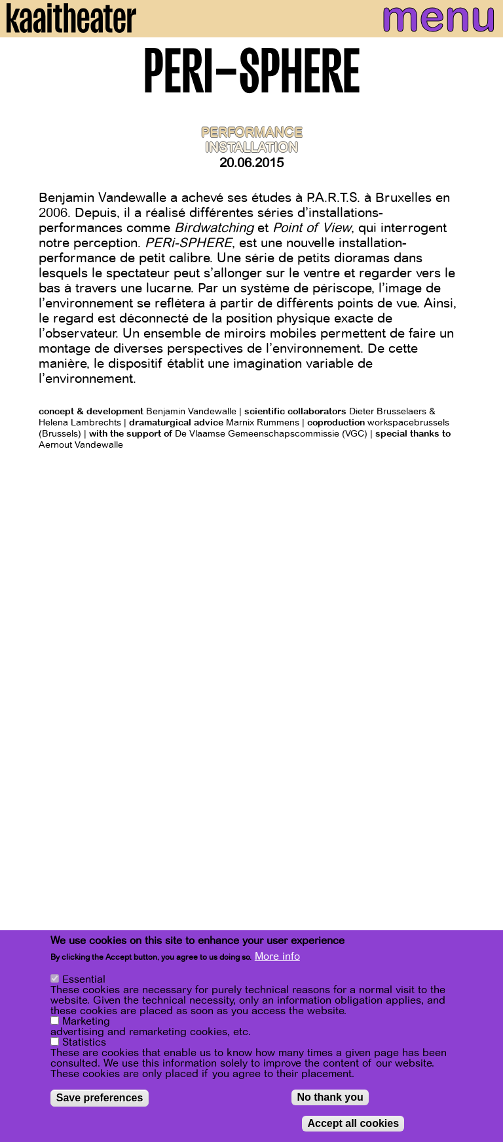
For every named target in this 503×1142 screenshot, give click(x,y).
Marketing (86, 1021)
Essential (83, 979)
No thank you (330, 1097)
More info (277, 956)
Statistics (84, 1042)
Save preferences (99, 1097)
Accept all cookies (353, 1123)
